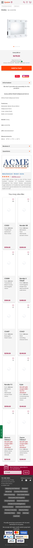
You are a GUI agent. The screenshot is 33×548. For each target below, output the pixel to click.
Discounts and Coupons (16, 498)
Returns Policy (23, 510)
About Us (8, 491)
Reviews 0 (6, 146)
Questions (6, 151)
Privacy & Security (10, 510)
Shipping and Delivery (12, 488)
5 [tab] (19, 46)
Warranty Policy (9, 513)
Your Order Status (23, 495)
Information (7, 83)
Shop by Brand (9, 501)
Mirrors (17, 6)
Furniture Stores (8, 507)
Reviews (24, 488)
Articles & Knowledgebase (16, 504)
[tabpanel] (16, 28)
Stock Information (22, 501)
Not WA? (28, 63)
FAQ (19, 513)
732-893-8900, (5, 478)
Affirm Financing (9, 495)
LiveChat (16, 516)
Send (26, 472)
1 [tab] (13, 46)
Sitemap (25, 513)
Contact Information (20, 491)
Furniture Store (6, 6)
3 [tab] (16, 46)
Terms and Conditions (23, 507)
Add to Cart (16, 68)
